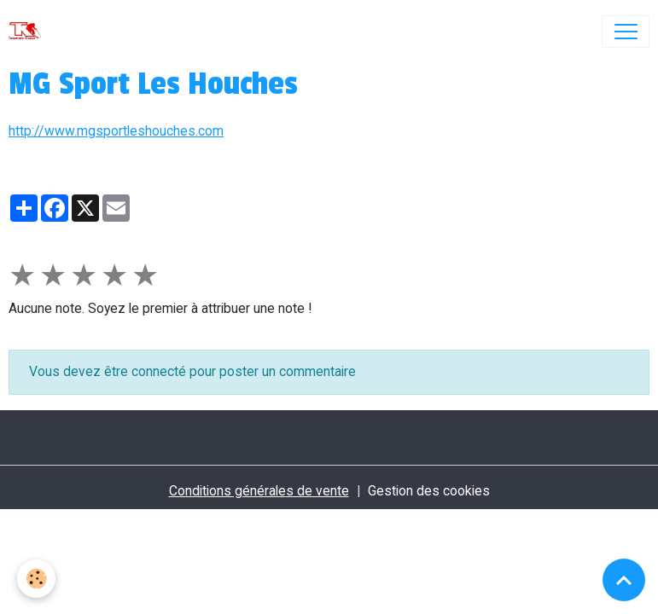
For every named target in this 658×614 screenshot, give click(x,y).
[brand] (29, 31)
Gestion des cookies (429, 491)
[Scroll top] (624, 580)
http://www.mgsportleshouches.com (116, 131)
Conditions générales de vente (259, 491)
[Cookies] (36, 578)
